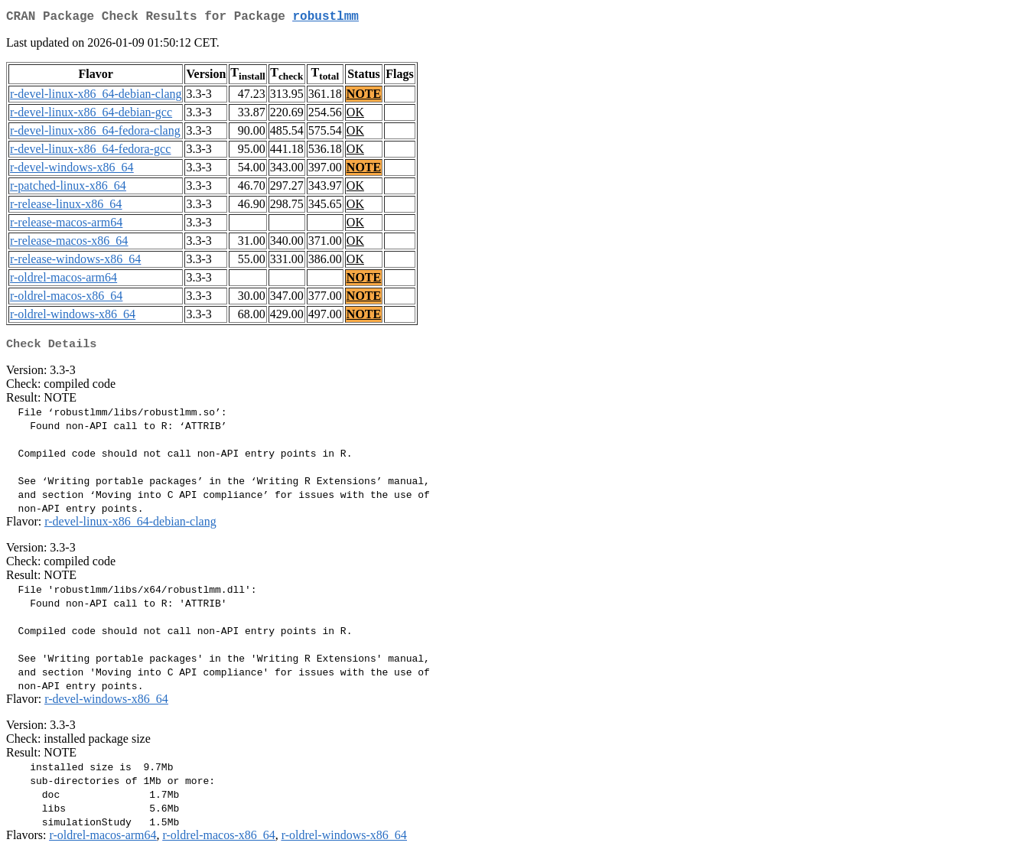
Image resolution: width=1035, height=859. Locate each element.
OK (355, 115)
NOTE (364, 96)
